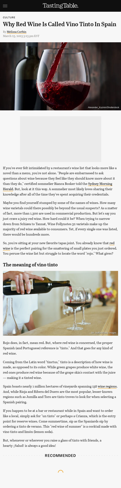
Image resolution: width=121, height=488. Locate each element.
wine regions (107, 386)
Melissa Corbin (16, 31)
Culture (9, 17)
